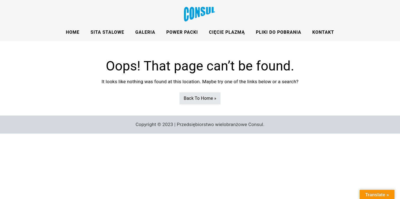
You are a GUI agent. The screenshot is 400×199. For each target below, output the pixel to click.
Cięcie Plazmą (227, 32)
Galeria (145, 32)
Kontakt (323, 32)
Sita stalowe (107, 32)
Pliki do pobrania (278, 32)
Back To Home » (200, 98)
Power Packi (182, 32)
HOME (73, 32)
